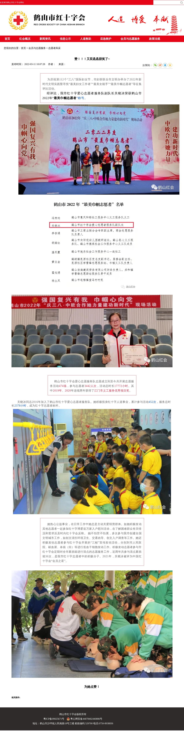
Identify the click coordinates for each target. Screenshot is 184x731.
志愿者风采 (54, 48)
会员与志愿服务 (130, 38)
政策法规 (154, 38)
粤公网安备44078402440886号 (84, 718)
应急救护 (105, 38)
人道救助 (85, 38)
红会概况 (24, 38)
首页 (7, 38)
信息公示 (65, 38)
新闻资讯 (45, 38)
